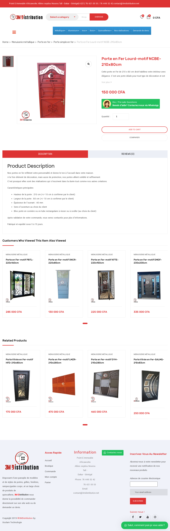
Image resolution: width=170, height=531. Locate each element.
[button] (148, 17)
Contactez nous (112, 452)
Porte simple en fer (64, 42)
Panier (48, 482)
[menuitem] (59, 31)
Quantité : (106, 116)
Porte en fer (44, 42)
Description (45, 154)
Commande (50, 471)
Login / (151, 3)
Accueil (48, 460)
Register (157, 3)
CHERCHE (99, 17)
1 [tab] (85, 323)
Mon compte (51, 477)
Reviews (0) (128, 154)
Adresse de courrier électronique (145, 478)
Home (5, 42)
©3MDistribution (25, 518)
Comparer (134, 137)
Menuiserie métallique (23, 42)
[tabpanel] (21, 286)
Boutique (49, 466)
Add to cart (135, 129)
